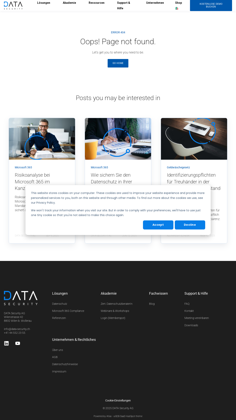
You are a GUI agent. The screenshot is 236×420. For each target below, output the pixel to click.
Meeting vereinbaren (196, 318)
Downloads (191, 325)
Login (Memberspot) (113, 318)
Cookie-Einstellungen (118, 400)
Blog (152, 303)
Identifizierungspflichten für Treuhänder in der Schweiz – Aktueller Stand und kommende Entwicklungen (193, 188)
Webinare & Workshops (115, 310)
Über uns (57, 350)
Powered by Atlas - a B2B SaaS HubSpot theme (118, 416)
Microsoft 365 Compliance (68, 310)
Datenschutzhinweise (65, 364)
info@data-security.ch (17, 329)
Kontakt (189, 310)
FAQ (186, 303)
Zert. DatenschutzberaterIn (117, 303)
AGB (55, 357)
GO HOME (118, 63)
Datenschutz (59, 303)
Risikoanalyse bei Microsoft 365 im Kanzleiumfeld (32, 181)
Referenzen (59, 318)
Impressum (59, 371)
